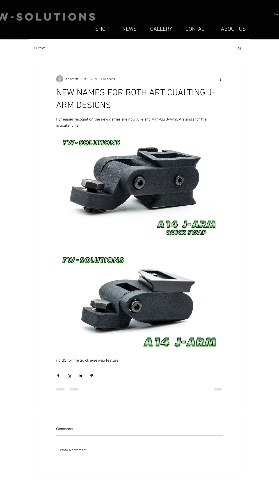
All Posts (39, 48)
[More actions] (220, 79)
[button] (240, 48)
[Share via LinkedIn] (80, 376)
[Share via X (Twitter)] (69, 376)
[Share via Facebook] (58, 376)
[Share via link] (91, 376)
